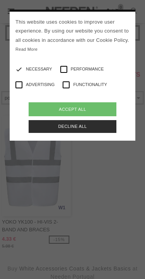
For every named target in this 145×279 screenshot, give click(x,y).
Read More (26, 49)
